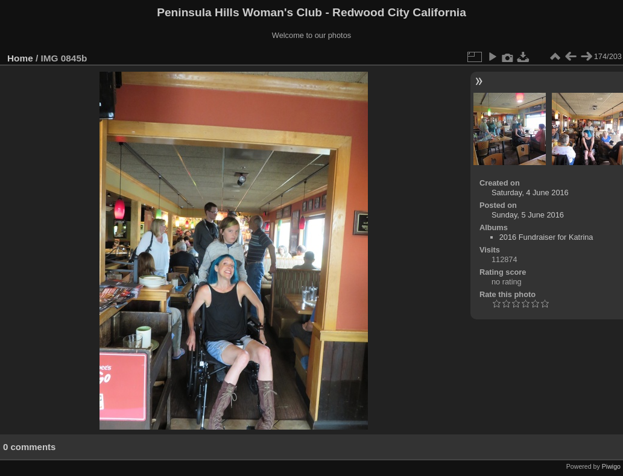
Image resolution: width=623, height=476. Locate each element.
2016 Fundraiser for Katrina (546, 237)
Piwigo (611, 466)
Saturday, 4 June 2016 (530, 192)
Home (20, 58)
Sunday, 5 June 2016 (528, 214)
